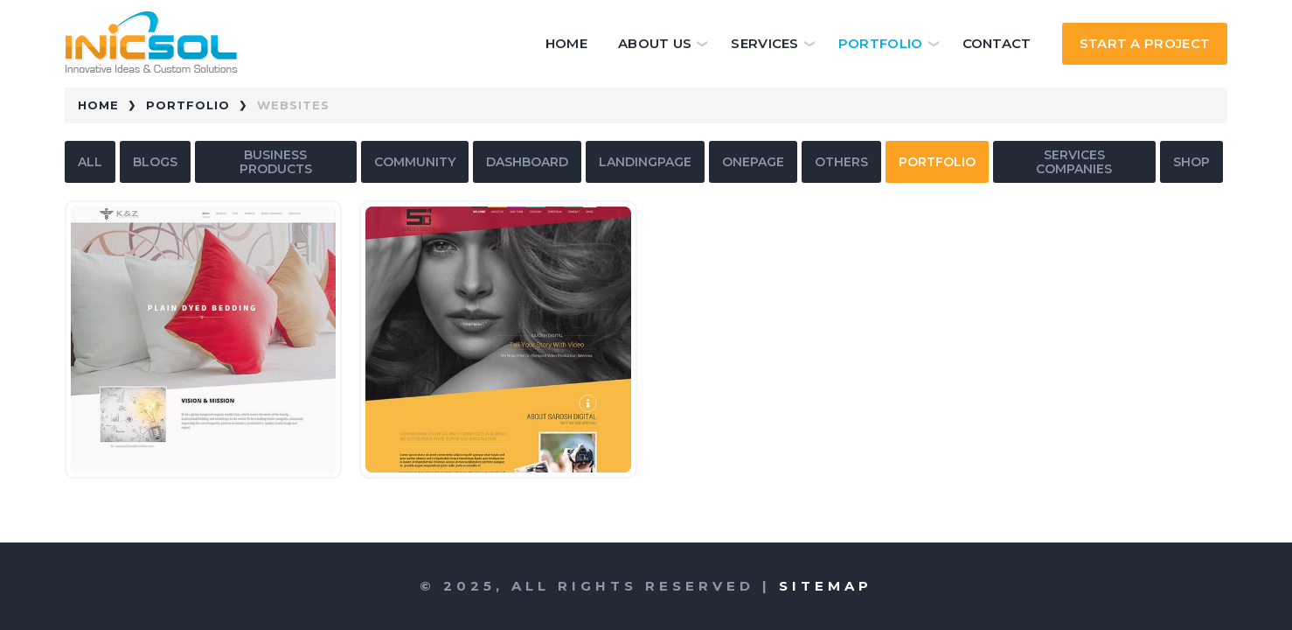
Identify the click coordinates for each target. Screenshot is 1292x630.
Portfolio (880, 43)
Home (566, 43)
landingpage (645, 162)
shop (1191, 162)
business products (276, 162)
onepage (753, 162)
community (414, 162)
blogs (155, 162)
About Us (654, 43)
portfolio (937, 162)
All (90, 162)
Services (764, 43)
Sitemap (825, 586)
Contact (997, 43)
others (841, 162)
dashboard (527, 162)
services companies (1074, 162)
